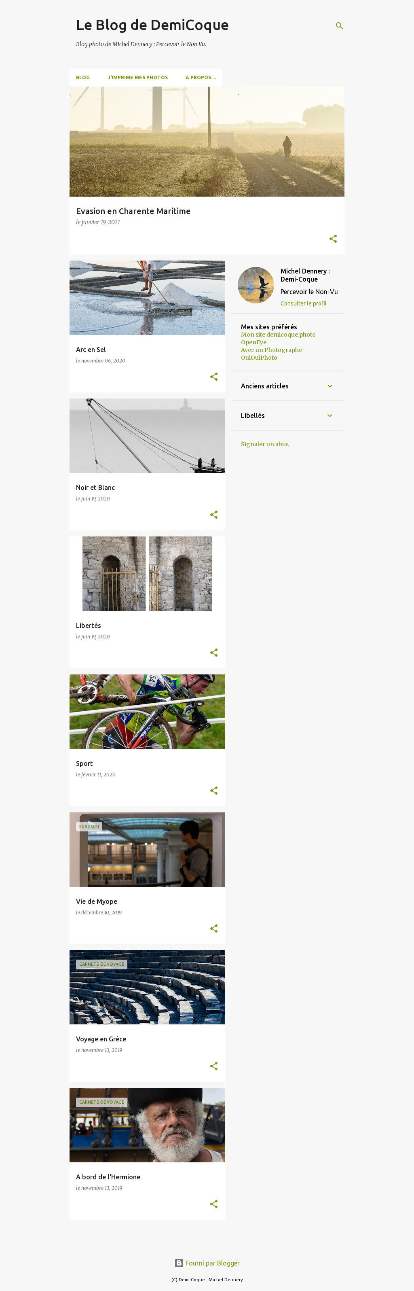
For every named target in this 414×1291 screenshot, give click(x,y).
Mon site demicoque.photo (278, 334)
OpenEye (253, 342)
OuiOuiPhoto (259, 357)
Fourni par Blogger (207, 1263)
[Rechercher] (339, 26)
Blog (83, 77)
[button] (333, 239)
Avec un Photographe (271, 350)
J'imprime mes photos (138, 77)
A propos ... (201, 77)
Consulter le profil (304, 303)
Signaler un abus (265, 444)
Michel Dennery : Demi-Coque (305, 275)
